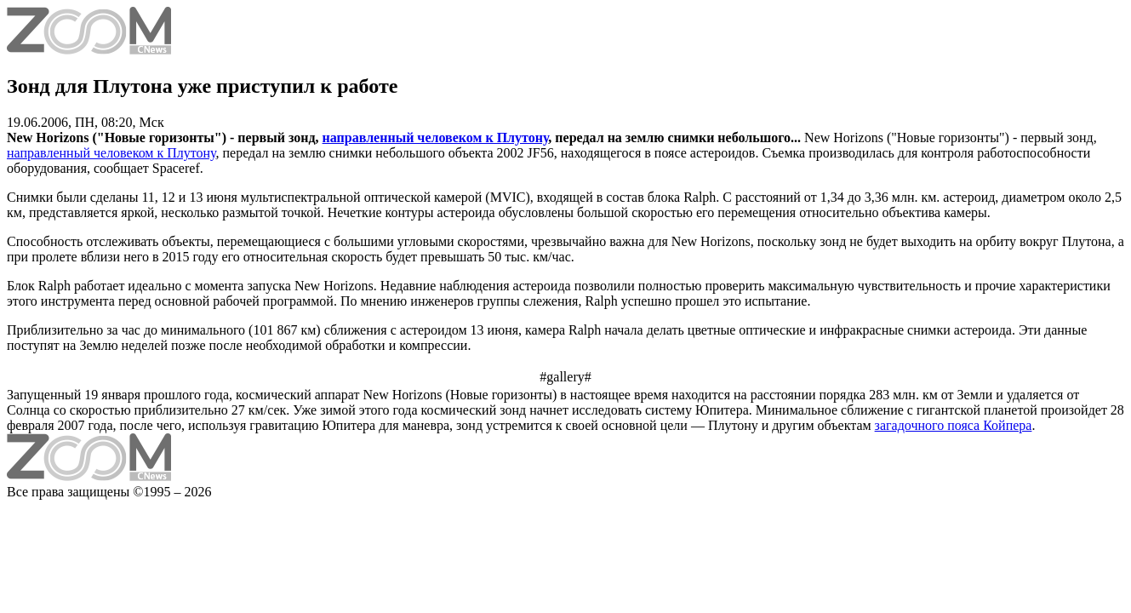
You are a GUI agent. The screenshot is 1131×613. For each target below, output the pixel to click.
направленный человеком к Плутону (436, 137)
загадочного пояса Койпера (953, 425)
